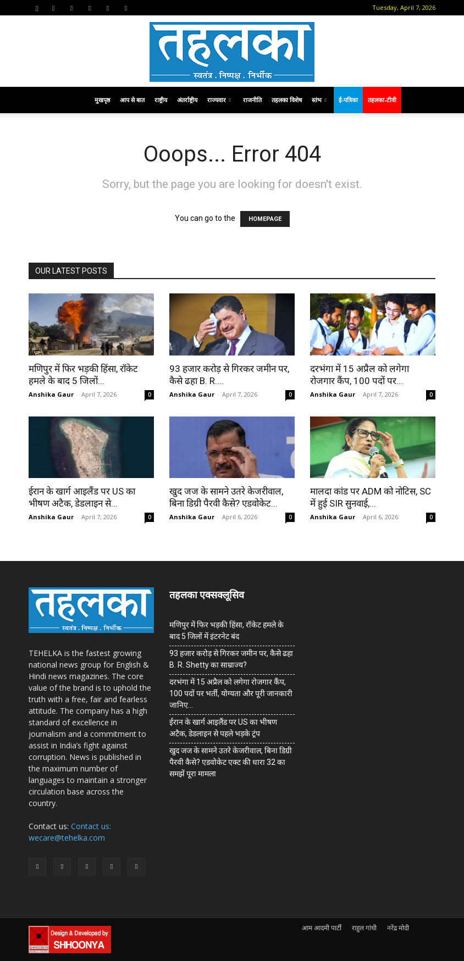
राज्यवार (219, 100)
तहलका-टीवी (382, 100)
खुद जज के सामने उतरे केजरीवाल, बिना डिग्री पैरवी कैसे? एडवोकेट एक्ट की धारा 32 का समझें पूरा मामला (230, 762)
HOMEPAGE (264, 219)
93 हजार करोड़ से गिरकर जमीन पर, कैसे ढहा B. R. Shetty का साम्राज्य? (231, 659)
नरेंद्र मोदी (398, 927)
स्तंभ (319, 100)
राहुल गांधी (364, 927)
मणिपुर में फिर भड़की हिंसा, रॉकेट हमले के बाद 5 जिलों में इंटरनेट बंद (226, 630)
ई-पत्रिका (348, 100)
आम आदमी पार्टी (321, 927)
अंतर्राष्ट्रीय (187, 100)
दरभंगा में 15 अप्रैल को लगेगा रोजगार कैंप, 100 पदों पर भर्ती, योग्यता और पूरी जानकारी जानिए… (230, 693)
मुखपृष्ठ (102, 100)
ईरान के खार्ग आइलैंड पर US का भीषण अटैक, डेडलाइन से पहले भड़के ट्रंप (223, 728)
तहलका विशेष (287, 100)
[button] (37, 7)
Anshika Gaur (51, 394)
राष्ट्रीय (160, 100)
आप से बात (132, 100)
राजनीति (252, 100)
